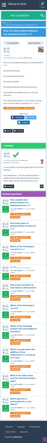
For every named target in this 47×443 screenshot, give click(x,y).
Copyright (21, 427)
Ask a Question (20, 15)
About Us (9, 427)
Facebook (17, 117)
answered (6, 160)
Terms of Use (10, 432)
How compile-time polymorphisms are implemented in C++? (20, 203)
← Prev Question (11, 43)
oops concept (29, 108)
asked (5, 58)
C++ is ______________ (20, 267)
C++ (18, 58)
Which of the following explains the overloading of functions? (23, 329)
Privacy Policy (34, 427)
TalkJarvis (18, 437)
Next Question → (35, 43)
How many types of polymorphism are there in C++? (23, 226)
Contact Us (24, 432)
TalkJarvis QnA (17, 3)
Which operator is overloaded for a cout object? (20, 401)
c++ (5, 108)
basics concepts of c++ (16, 108)
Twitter (30, 117)
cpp (29, 209)
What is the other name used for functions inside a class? (23, 378)
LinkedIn (22, 122)
